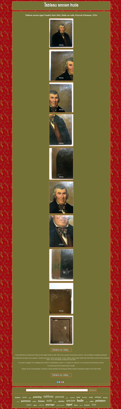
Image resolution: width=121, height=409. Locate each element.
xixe (94, 404)
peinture (100, 400)
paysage (50, 404)
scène (34, 401)
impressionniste (60, 405)
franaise (87, 405)
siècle (41, 405)
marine (61, 401)
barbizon (18, 397)
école (87, 401)
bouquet (105, 397)
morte (24, 397)
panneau (26, 401)
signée (35, 405)
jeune (67, 397)
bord (78, 397)
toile (49, 400)
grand (81, 405)
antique (98, 397)
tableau (49, 396)
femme (41, 401)
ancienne (72, 397)
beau (18, 401)
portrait (59, 396)
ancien (70, 400)
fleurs (76, 405)
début (30, 397)
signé (69, 404)
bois (55, 401)
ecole (91, 397)
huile (80, 400)
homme (84, 397)
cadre (92, 401)
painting (37, 397)
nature (28, 405)
